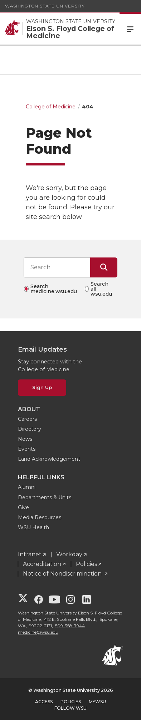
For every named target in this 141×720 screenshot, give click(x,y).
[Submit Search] (103, 267)
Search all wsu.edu (101, 288)
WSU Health (33, 527)
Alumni (26, 487)
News (25, 439)
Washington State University (45, 6)
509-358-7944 (70, 625)
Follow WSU (70, 708)
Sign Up (42, 387)
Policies (86, 564)
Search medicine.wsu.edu (53, 289)
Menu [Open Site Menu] (130, 28)
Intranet (30, 554)
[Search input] (57, 267)
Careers (27, 419)
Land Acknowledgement (49, 459)
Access (44, 701)
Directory (29, 429)
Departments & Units (44, 497)
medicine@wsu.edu (38, 632)
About (29, 409)
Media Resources (39, 517)
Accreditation (42, 564)
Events (26, 449)
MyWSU (97, 701)
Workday (69, 554)
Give (23, 507)
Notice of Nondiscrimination (63, 573)
